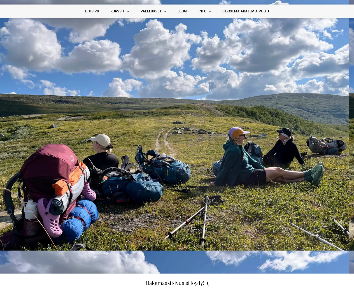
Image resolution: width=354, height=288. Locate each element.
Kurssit (120, 11)
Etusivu (92, 11)
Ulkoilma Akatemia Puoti (245, 11)
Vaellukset (153, 11)
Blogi (182, 11)
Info (205, 11)
